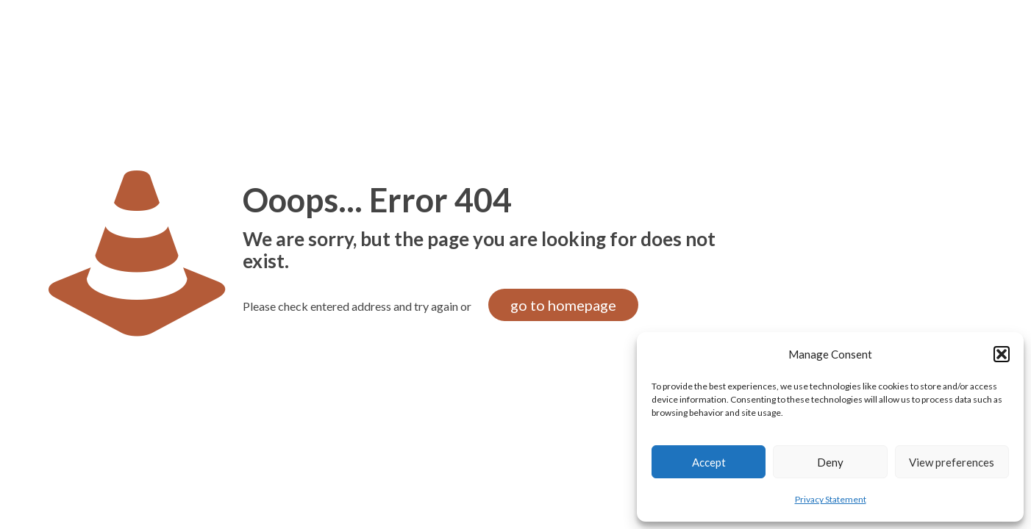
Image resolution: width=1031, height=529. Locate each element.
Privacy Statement (830, 499)
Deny (830, 462)
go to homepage (563, 305)
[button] (1001, 354)
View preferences (951, 462)
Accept (709, 462)
